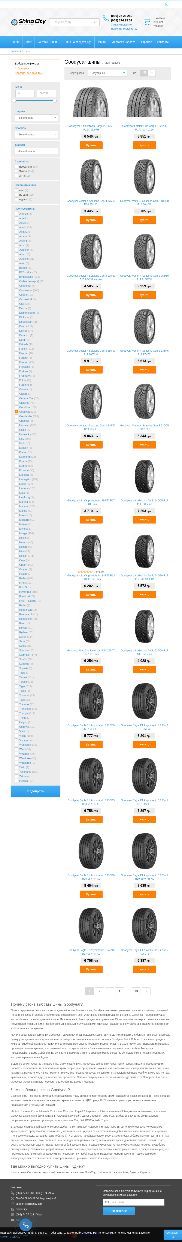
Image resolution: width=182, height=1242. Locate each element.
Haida (22, 429)
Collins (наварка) (29, 281)
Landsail (24, 474)
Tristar (23, 717)
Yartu (22, 767)
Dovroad (24, 326)
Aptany (23, 231)
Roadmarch (26, 614)
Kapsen (23, 447)
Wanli (22, 749)
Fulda (22, 380)
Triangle (23, 713)
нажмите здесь (9, 1236)
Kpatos (23, 461)
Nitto (22, 551)
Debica (23, 308)
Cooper (23, 294)
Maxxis (23, 510)
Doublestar (25, 321)
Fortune (23, 371)
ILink (22, 443)
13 (136, 991)
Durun (22, 339)
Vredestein (25, 744)
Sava (22, 641)
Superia (23, 668)
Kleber (23, 452)
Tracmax (24, 704)
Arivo (22, 245)
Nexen (23, 546)
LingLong (24, 497)
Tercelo (23, 681)
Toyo (22, 699)
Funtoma (24, 384)
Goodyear (25, 411)
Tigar (22, 686)
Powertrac (25, 591)
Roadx (23, 623)
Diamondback (27, 312)
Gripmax (24, 420)
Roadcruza (25, 609)
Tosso (22, 690)
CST (21, 303)
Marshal (23, 501)
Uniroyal (24, 726)
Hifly (21, 438)
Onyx (22, 560)
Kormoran (25, 456)
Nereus (23, 542)
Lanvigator (25, 479)
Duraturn (24, 335)
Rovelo (23, 627)
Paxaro (23, 573)
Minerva (23, 528)
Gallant (23, 393)
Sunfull (23, 659)
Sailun (22, 636)
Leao (22, 492)
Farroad (23, 353)
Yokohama (25, 771)
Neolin (23, 537)
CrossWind (25, 299)
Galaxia (23, 389)
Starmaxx (24, 654)
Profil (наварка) (28, 600)
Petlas (22, 578)
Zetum (23, 776)
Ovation (23, 569)
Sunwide (24, 663)
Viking (22, 735)
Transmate (25, 708)
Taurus (23, 677)
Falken (23, 348)
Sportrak (24, 650)
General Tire (26, 398)
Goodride (24, 407)
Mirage (23, 533)
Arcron (23, 236)
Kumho (23, 465)
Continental (25, 290)
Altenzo (23, 213)
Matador (24, 506)
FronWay (24, 375)
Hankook (24, 434)
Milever (23, 524)
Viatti (22, 731)
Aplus (22, 222)
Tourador (24, 695)
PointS (23, 587)
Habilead (24, 425)
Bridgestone (26, 276)
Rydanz (23, 632)
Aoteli (22, 218)
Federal (23, 357)
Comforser (25, 285)
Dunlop (23, 330)
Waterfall (24, 753)
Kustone (24, 470)
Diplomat (24, 317)
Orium (22, 564)
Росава (23, 780)
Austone (24, 258)
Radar (22, 605)
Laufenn (23, 488)
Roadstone (25, 618)
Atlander (24, 249)
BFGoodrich (26, 272)
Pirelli (22, 582)
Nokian (23, 555)
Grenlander (25, 416)
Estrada (23, 344)
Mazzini (23, 515)
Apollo (22, 227)
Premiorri (24, 596)
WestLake (25, 758)
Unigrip (23, 722)
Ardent (23, 240)
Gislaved (24, 402)
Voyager (24, 740)
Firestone (24, 366)
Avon (22, 263)
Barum (23, 267)
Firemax (23, 362)
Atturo (22, 254)
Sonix (22, 645)
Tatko (22, 672)
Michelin (24, 519)
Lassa (22, 483)
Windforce (25, 762)
